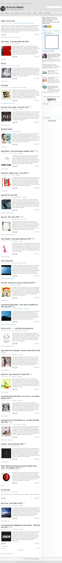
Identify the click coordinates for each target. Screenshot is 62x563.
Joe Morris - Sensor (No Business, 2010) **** (13, 444)
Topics (50, 30)
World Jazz (19, 262)
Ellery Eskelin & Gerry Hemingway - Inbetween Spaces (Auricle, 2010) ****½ (20, 351)
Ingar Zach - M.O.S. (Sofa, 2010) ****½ (12, 217)
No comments (21, 109)
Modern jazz (19, 87)
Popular (44, 30)
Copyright (29, 3)
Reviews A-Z (7, 13)
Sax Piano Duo (15, 109)
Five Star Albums (47, 13)
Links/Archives (56, 30)
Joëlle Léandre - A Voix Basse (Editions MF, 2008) (15, 41)
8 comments (18, 131)
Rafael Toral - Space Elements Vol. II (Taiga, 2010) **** (16, 374)
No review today (5, 490)
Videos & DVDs (17, 13)
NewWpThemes (22, 561)
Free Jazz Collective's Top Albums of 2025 (53, 71)
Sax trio (13, 175)
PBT (36, 561)
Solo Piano (15, 153)
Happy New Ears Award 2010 (9, 195)
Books (12, 13)
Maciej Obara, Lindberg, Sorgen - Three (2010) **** (15, 173)
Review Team (9, 3)
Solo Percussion (19, 219)
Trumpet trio (15, 529)
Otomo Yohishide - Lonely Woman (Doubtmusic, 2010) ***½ (17, 239)
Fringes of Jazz (14, 262)
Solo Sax (3, 63)
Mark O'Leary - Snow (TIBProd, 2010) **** (13, 503)
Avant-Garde (14, 219)
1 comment (17, 43)
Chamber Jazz (14, 87)
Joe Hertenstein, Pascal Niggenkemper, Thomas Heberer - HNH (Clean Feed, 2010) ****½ (20, 526)
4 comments (15, 491)
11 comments (24, 330)
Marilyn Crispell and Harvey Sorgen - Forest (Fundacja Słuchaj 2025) (53, 87)
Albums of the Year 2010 (8, 21)
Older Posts (38, 548)
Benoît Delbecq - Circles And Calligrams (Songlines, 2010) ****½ (19, 151)
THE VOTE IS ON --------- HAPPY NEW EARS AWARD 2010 (17, 328)
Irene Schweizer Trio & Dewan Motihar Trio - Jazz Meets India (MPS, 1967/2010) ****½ (20, 421)
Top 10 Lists (18, 37)
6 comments (19, 284)
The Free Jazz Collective (14, 7)
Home (2, 13)
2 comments (18, 175)
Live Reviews (29, 13)
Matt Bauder (4, 85)
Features (23, 13)
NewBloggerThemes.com (41, 561)
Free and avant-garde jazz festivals (49, 64)
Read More (36, 34)
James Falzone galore (7, 261)
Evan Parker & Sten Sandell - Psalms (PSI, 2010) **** (16, 107)
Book (13, 43)
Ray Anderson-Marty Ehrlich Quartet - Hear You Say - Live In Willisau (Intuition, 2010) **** (20, 397)
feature (5, 37)
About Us (3, 3)
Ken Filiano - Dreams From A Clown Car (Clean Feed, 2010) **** (19, 283)
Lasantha (33, 561)
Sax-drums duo (14, 354)
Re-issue (14, 424)
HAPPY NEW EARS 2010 (16, 197)
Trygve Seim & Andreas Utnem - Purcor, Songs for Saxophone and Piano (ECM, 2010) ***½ (19, 305)
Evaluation (23, 3)
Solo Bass (14, 446)
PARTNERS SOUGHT (6, 129)
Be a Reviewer (16, 3)
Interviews (35, 13)
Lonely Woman (6, 256)
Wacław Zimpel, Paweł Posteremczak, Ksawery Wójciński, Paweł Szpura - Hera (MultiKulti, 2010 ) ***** (19, 467)
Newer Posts (3, 548)
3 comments (24, 424)
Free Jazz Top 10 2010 (11, 37)
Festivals (40, 13)
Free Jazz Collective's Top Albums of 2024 (53, 78)
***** (5, 485)
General (13, 131)
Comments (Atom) (9, 553)
